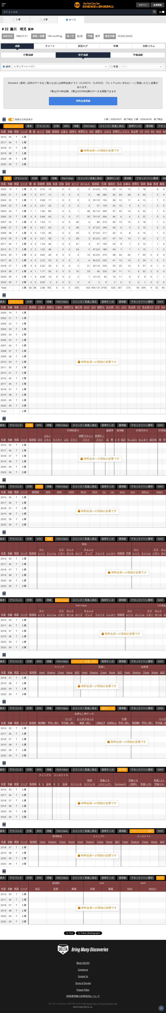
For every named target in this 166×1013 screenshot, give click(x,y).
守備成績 (138, 55)
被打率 (78, 307)
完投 (61, 184)
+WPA (71, 492)
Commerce (83, 969)
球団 (16, 131)
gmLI (122, 492)
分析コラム (149, 46)
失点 (119, 184)
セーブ (40, 131)
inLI (112, 492)
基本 (29, 126)
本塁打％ (83, 131)
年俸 (115, 46)
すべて (72, 20)
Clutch (159, 492)
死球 (155, 184)
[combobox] (77, 12)
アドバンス (43, 126)
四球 (143, 184)
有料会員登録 (83, 101)
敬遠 (149, 184)
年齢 (10, 131)
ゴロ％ (107, 131)
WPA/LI (145, 492)
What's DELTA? (83, 962)
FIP (141, 131)
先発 (55, 184)
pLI (104, 492)
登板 (48, 131)
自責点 (126, 184)
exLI (133, 492)
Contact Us (83, 976)
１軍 (18, 19)
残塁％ (98, 131)
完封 (67, 184)
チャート (50, 46)
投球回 (55, 131)
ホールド (85, 184)
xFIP (147, 131)
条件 (8, 66)
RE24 (83, 492)
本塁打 (135, 184)
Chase (61, 672)
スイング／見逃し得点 (112, 126)
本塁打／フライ (121, 131)
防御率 (41, 184)
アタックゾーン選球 (147, 178)
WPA (66, 126)
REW (94, 492)
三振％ (64, 131)
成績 (17, 46)
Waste (69, 672)
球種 (76, 126)
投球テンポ (135, 126)
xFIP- (124, 307)
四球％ (73, 131)
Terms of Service (83, 983)
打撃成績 (28, 55)
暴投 (162, 184)
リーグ (24, 131)
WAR (158, 131)
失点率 (134, 131)
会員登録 (157, 4)
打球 (56, 126)
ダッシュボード (13, 126)
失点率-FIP (148, 307)
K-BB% (59, 307)
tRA (153, 131)
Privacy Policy (83, 989)
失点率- (110, 307)
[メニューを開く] (4, 5)
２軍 (45, 19)
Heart (42, 672)
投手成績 (83, 55)
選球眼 (149, 126)
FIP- (118, 307)
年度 (115, 66)
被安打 (111, 184)
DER (91, 131)
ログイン (143, 4)
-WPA (59, 492)
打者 (104, 184)
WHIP (87, 307)
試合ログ (83, 46)
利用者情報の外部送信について (83, 996)
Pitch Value (89, 126)
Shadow (51, 672)
